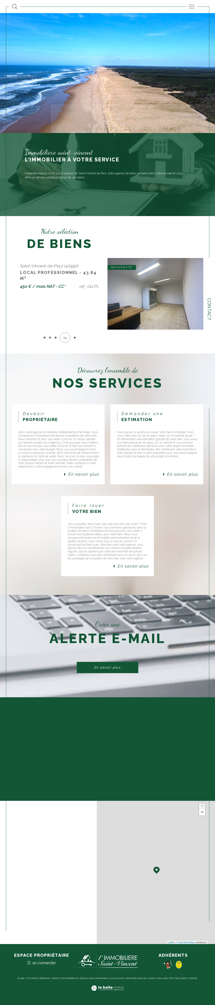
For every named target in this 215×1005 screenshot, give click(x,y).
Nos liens (162, 978)
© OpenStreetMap (185, 942)
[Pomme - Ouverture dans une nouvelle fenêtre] (167, 964)
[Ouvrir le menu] (192, 6)
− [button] (202, 812)
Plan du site (116, 978)
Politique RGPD (177, 978)
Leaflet (170, 942)
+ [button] (202, 806)
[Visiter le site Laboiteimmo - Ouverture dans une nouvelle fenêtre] (107, 992)
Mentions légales (136, 978)
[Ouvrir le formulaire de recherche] (15, 7)
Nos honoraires (98, 978)
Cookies (192, 978)
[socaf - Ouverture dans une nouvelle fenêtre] (178, 964)
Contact (209, 309)
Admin (151, 978)
